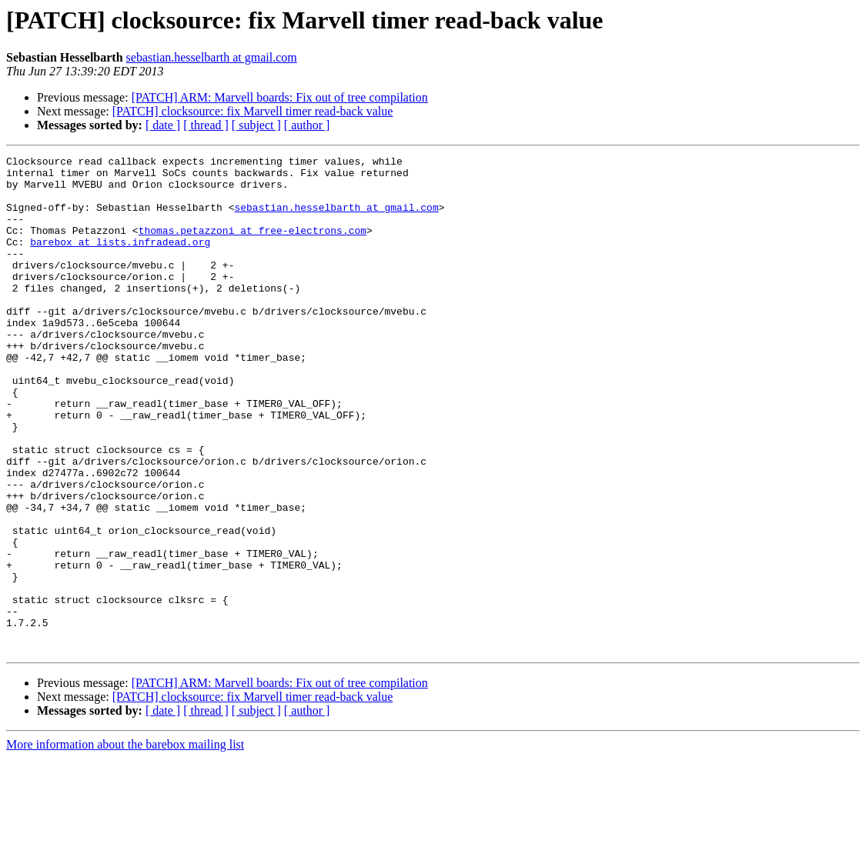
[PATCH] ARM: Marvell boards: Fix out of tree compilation (280, 97)
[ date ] (162, 125)
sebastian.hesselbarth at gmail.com (211, 57)
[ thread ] (206, 125)
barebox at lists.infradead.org (120, 260)
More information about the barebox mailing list (125, 843)
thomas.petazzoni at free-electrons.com (252, 246)
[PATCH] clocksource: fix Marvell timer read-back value (252, 111)
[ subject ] (256, 125)
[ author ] (307, 125)
